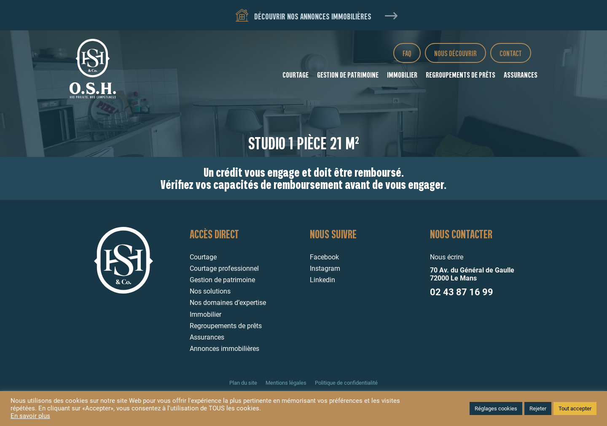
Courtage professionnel (224, 268)
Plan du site (243, 383)
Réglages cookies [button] (496, 408)
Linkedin (322, 280)
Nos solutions (210, 291)
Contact (511, 53)
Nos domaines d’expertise (228, 303)
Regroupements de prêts (460, 74)
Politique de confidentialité (346, 383)
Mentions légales (286, 383)
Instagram (325, 268)
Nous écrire (446, 257)
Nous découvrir (455, 53)
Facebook (324, 257)
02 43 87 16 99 (461, 291)
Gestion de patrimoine (348, 74)
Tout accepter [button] (575, 408)
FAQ (407, 53)
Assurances (520, 74)
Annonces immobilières (224, 349)
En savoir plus (30, 416)
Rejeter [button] (537, 408)
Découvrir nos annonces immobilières (303, 16)
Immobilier (402, 74)
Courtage (295, 74)
